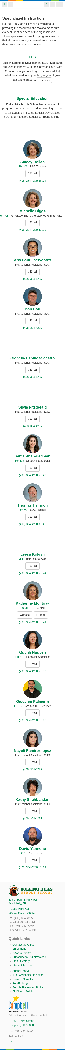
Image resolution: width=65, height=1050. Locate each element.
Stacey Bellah (32, 162)
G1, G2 (18, 706)
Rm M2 (19, 460)
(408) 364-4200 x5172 (32, 180)
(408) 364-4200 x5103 (32, 229)
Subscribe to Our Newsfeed (29, 957)
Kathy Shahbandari (32, 799)
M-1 (21, 558)
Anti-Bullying (20, 983)
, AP (17, 903)
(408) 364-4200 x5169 (32, 671)
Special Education (32, 98)
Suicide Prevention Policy (27, 987)
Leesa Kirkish (32, 554)
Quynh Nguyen (32, 652)
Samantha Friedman (32, 456)
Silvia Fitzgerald (32, 407)
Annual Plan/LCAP (23, 970)
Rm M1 (23, 608)
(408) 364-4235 (32, 278)
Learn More (44, 80)
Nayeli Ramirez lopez (32, 750)
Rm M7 (23, 509)
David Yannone (32, 848)
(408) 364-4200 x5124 (32, 573)
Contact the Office (23, 944)
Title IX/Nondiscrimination (27, 975)
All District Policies (23, 991)
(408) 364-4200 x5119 (32, 867)
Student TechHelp (23, 965)
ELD (32, 57)
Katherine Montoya (32, 603)
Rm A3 (4, 215)
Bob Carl (32, 309)
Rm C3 (23, 166)
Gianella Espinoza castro (32, 358)
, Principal (23, 899)
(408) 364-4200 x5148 (32, 524)
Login (4, 4)
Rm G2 (19, 657)
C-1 (23, 853)
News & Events (21, 952)
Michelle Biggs (32, 211)
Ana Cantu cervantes (32, 260)
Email (32, 173)
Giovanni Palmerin (32, 701)
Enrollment (19, 948)
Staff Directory (21, 961)
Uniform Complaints (24, 979)
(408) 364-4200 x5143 (32, 475)
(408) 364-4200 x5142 (32, 720)
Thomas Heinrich (32, 505)
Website (25, 614)
